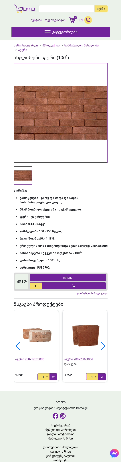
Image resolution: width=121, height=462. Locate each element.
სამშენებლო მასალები (81, 45)
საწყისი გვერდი (26, 45)
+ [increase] (39, 286)
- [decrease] (32, 286)
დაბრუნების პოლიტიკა (60, 447)
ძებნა (101, 9)
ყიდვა (67, 277)
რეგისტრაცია (55, 20)
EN (81, 20)
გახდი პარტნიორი (60, 434)
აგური (22, 50)
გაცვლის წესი (60, 451)
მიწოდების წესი (60, 438)
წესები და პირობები (60, 430)
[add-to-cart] (74, 285)
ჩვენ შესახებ (60, 425)
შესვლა (36, 20)
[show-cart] (72, 20)
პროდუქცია (51, 45)
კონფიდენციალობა (61, 456)
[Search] (67, 8)
